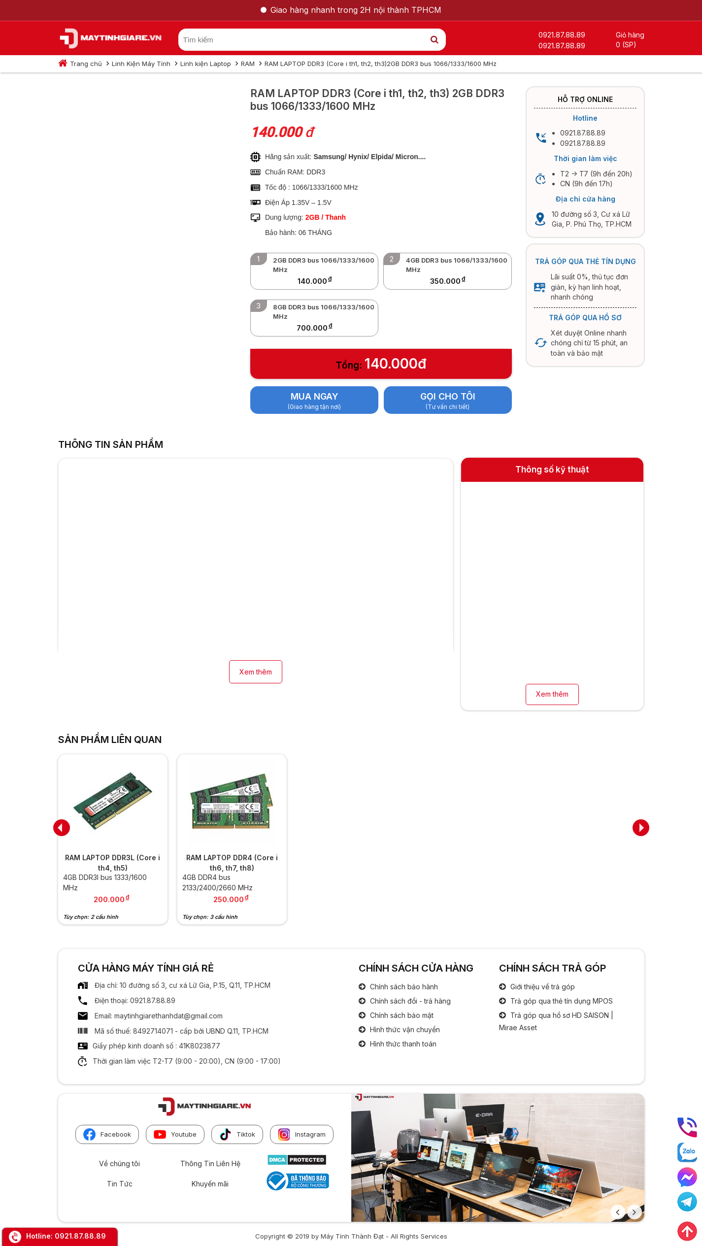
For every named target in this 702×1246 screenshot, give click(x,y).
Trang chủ (86, 63)
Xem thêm (255, 672)
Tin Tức (120, 1183)
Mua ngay (314, 396)
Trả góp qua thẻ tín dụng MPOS (560, 1001)
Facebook (107, 1134)
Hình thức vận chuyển (404, 1029)
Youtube (175, 1134)
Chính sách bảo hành (403, 986)
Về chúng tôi (119, 1163)
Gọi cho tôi (447, 396)
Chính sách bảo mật (401, 1015)
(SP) (629, 44)
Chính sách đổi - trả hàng (409, 1001)
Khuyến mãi (210, 1183)
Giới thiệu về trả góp (541, 986)
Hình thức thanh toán (402, 1044)
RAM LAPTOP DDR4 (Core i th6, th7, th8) (232, 862)
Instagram (302, 1134)
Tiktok (237, 1134)
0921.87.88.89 (80, 1236)
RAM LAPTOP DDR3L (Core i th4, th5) (112, 862)
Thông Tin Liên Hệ (210, 1163)
